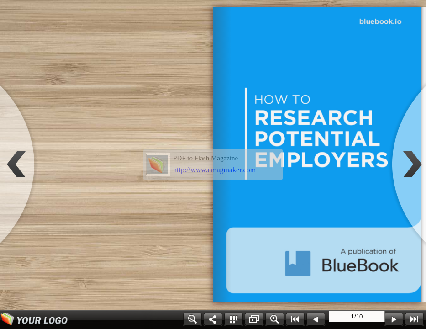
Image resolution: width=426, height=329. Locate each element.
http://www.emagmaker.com (214, 170)
